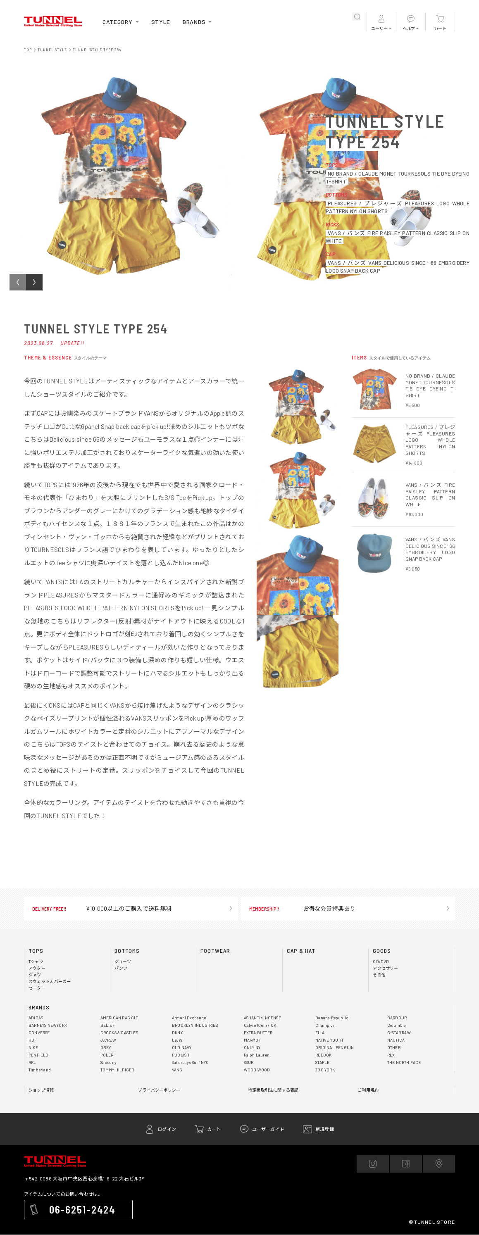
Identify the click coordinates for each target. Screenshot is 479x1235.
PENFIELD (39, 1055)
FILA (319, 1032)
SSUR (250, 1062)
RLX (391, 1055)
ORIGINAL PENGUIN (335, 1047)
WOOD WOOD (258, 1070)
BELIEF (107, 1025)
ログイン (166, 1129)
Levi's (177, 1040)
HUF (33, 1040)
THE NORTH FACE (405, 1062)
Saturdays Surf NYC (191, 1062)
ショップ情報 (41, 1090)
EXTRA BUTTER (260, 1032)
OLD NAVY (182, 1047)
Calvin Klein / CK (260, 1025)
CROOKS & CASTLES (121, 1032)
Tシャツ (36, 961)
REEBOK (324, 1055)
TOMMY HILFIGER (118, 1070)
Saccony (108, 1062)
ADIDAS (36, 1018)
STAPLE (323, 1062)
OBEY (106, 1047)
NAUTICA (396, 1040)
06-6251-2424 (85, 1210)
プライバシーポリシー (159, 1090)
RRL (33, 1062)
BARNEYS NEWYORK (50, 1025)
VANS (177, 1070)
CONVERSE (40, 1032)
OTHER (394, 1047)
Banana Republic (331, 1018)
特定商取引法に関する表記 (273, 1090)
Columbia (396, 1025)
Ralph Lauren (256, 1055)
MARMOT (253, 1040)
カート (440, 28)
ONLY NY (253, 1047)
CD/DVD (381, 961)
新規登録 (324, 1129)
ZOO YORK (326, 1070)
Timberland (39, 1070)
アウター (37, 968)
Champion (325, 1025)
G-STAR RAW (400, 1032)
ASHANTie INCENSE (264, 1018)
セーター (37, 988)
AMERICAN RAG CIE (121, 1018)
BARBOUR (397, 1018)
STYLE (165, 21)
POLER (107, 1055)
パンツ (120, 968)
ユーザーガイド (268, 1129)
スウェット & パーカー (50, 981)
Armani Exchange (189, 1018)
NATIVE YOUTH (330, 1040)
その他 (379, 975)
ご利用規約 (368, 1090)
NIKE (33, 1047)
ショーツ (122, 961)
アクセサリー (385, 968)
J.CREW (108, 1040)
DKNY (178, 1032)
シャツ (35, 975)
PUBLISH (181, 1055)
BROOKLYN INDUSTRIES (197, 1025)
